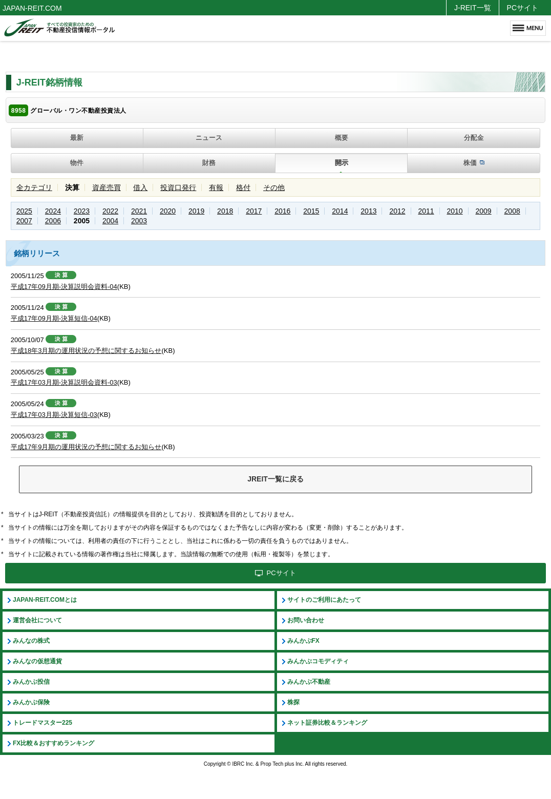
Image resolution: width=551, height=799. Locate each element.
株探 (293, 702)
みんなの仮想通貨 (37, 661)
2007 (24, 221)
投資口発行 (178, 187)
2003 (139, 221)
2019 (196, 211)
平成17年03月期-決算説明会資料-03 (64, 382)
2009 (484, 211)
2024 (53, 211)
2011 (426, 211)
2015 (311, 211)
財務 (209, 162)
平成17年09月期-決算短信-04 (54, 318)
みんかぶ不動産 (308, 681)
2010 (454, 211)
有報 (216, 187)
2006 (53, 221)
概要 (341, 137)
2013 (368, 211)
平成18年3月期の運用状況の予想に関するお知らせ (86, 350)
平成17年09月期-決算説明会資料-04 (64, 286)
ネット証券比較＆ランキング (327, 722)
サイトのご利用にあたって (324, 599)
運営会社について (37, 620)
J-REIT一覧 (472, 8)
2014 (340, 211)
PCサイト (522, 8)
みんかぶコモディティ (318, 661)
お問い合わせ (305, 620)
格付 (243, 187)
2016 (282, 211)
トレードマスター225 (42, 722)
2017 (254, 211)
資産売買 (106, 187)
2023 (82, 211)
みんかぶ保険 (31, 702)
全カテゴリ (34, 187)
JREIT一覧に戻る (275, 479)
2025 (24, 211)
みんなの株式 (31, 640)
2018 (225, 211)
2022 (110, 211)
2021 (139, 211)
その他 (274, 187)
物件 (76, 162)
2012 (397, 211)
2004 (110, 221)
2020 (168, 211)
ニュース (209, 137)
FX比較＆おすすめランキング (53, 743)
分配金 (474, 137)
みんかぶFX (303, 640)
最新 (76, 137)
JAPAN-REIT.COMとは (45, 599)
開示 (341, 162)
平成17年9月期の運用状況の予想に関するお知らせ (86, 447)
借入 (140, 187)
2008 (512, 211)
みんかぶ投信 (31, 681)
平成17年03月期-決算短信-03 (54, 414)
